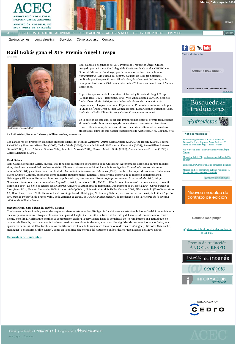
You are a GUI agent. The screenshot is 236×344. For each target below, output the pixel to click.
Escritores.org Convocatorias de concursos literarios (207, 165)
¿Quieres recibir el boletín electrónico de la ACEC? (207, 231)
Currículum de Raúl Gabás (24, 237)
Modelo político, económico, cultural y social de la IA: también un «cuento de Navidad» (206, 171)
